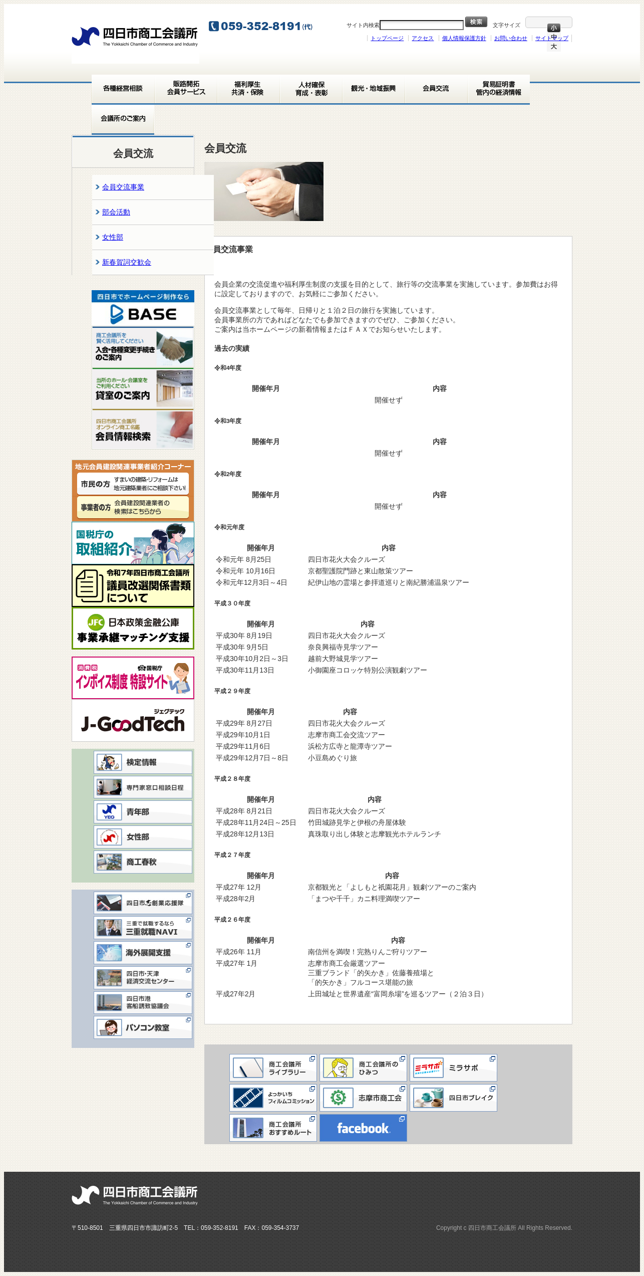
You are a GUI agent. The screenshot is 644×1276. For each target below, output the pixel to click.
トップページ (387, 38)
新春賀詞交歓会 (126, 262)
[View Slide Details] (143, 308)
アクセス (423, 38)
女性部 (112, 237)
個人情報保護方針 (464, 38)
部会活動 (116, 212)
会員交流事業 (123, 187)
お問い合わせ (510, 38)
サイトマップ (551, 38)
